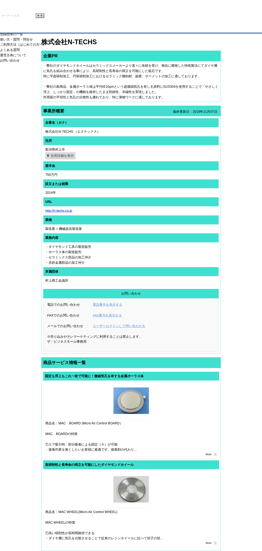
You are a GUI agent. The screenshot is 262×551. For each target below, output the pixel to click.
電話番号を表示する (107, 304)
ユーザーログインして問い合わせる (119, 326)
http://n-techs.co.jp (58, 211)
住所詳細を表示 (62, 156)
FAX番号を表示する (107, 315)
